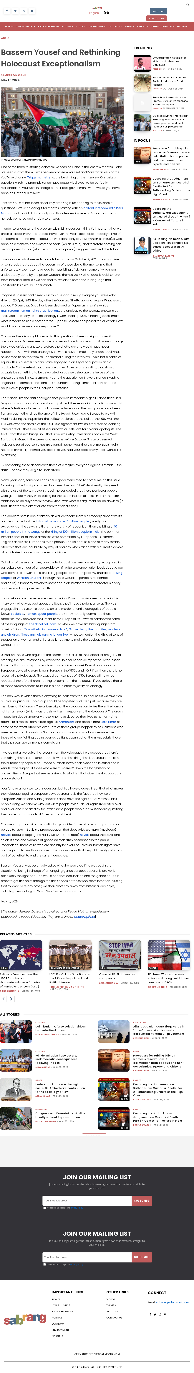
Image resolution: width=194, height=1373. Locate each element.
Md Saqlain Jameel (45, 1121)
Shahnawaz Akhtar (164, 256)
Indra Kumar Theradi (47, 1034)
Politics (158, 130)
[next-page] (11, 999)
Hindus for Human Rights (66, 987)
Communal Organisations (65, 968)
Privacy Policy (76, 1207)
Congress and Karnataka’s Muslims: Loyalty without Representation (60, 1115)
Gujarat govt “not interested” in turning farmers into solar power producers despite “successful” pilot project (171, 120)
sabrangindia (161, 169)
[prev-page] (3, 999)
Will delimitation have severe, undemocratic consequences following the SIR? (56, 1059)
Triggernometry (39, 177)
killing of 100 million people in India (75, 532)
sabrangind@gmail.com (172, 1303)
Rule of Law (139, 1022)
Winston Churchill (29, 578)
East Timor (108, 722)
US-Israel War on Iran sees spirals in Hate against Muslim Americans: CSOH (168, 978)
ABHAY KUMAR (42, 1096)
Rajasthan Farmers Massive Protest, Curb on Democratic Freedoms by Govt (168, 101)
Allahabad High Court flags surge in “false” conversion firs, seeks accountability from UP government (159, 1030)
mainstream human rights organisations (30, 311)
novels (84, 835)
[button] (187, 4)
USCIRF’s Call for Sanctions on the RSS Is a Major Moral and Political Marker (69, 978)
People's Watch (161, 199)
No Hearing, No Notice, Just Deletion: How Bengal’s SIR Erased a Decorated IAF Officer (171, 244)
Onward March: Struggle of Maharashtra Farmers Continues (171, 61)
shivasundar (42, 1067)
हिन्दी (106, 13)
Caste (38, 1080)
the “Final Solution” (42, 624)
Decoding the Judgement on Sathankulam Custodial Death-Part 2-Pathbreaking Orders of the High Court (171, 186)
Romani (31, 614)
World (5, 38)
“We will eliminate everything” (45, 629)
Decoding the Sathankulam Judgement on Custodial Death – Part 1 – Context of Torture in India (171, 216)
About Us (158, 11)
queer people (47, 614)
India (137, 161)
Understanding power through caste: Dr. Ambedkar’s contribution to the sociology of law (60, 1088)
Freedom (157, 67)
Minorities (140, 252)
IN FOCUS (142, 140)
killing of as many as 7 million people (62, 521)
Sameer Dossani (13, 75)
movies (6, 835)
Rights (138, 192)
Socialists (17, 614)
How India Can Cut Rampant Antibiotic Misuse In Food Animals (169, 81)
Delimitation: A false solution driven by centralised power (60, 1028)
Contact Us (156, 18)
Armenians (66, 722)
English (94, 13)
